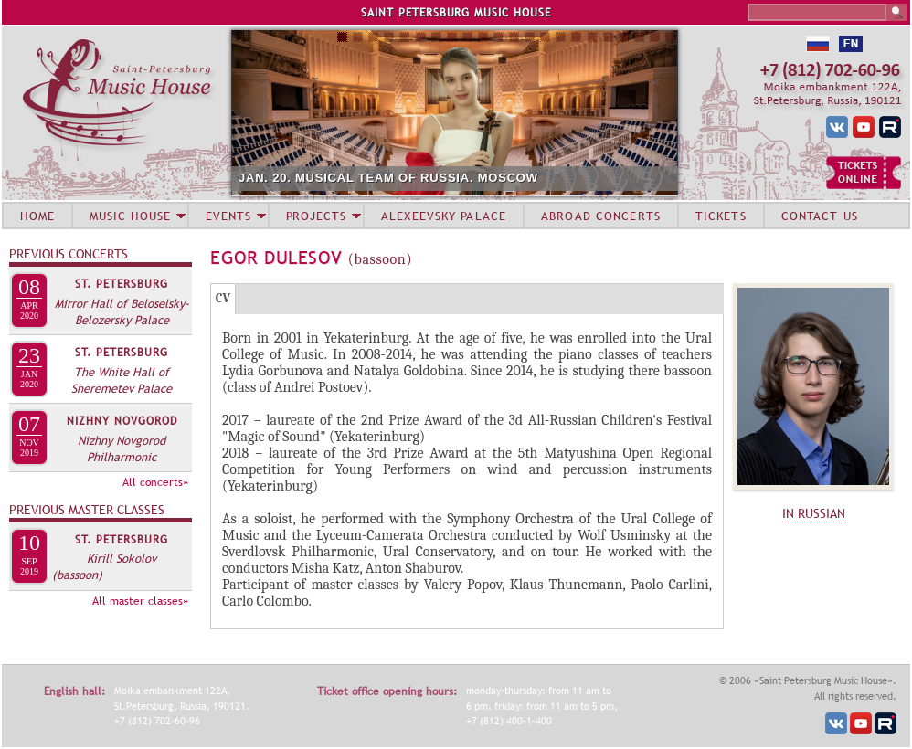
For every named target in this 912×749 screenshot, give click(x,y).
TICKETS (721, 215)
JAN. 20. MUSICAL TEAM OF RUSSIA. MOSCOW (388, 178)
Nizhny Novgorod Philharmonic (121, 448)
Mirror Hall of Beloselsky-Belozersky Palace (122, 311)
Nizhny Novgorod (122, 421)
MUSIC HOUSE (130, 215)
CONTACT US (819, 215)
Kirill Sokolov (121, 558)
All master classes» (140, 601)
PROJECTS (316, 215)
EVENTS (228, 215)
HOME (37, 215)
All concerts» (155, 482)
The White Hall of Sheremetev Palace (121, 380)
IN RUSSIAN (813, 513)
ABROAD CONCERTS (601, 215)
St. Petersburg (121, 284)
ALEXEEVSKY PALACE (443, 215)
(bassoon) (77, 574)
